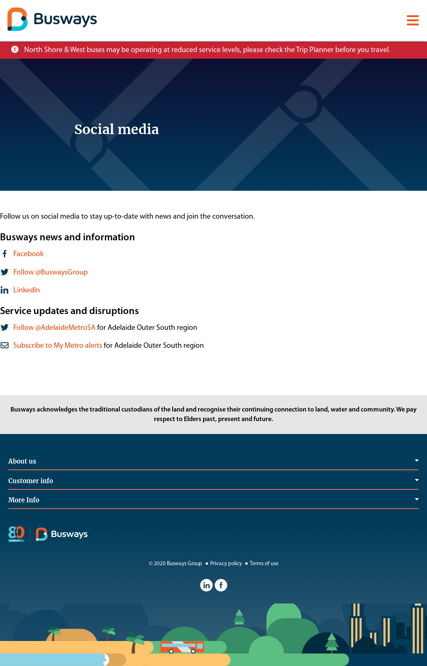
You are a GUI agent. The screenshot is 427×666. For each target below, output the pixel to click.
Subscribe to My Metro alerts (57, 346)
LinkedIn (26, 290)
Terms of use (261, 563)
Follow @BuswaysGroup (50, 273)
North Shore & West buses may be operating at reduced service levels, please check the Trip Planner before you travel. (207, 50)
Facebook (28, 254)
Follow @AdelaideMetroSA (54, 328)
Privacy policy (222, 563)
